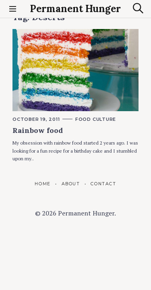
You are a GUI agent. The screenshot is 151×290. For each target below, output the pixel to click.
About (71, 183)
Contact (103, 183)
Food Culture (95, 119)
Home (42, 183)
